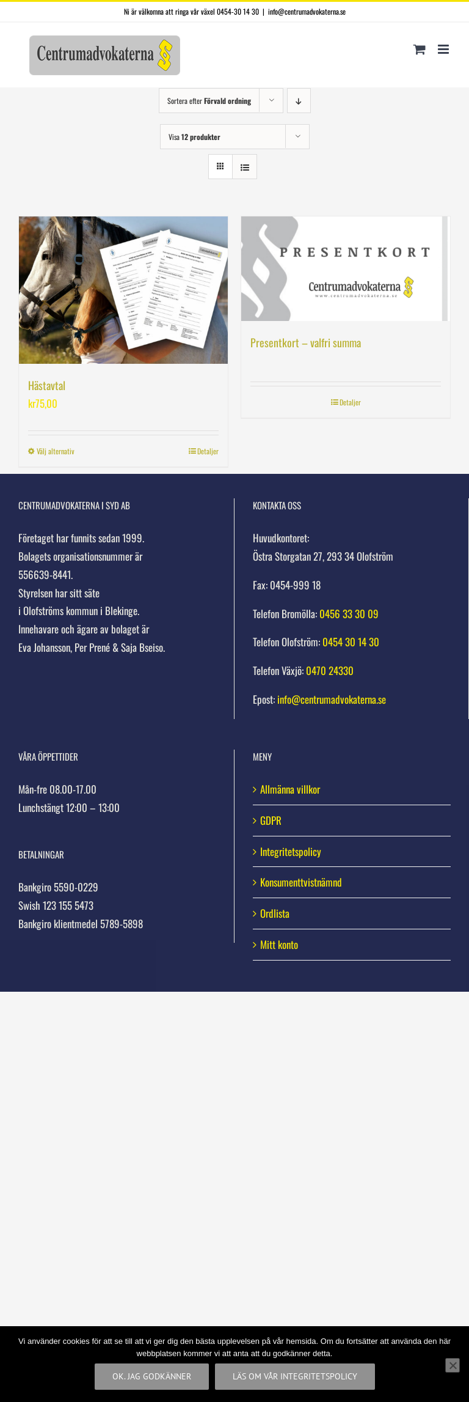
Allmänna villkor (290, 789)
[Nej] (452, 1365)
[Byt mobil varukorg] (419, 49)
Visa (194, 136)
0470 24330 (330, 670)
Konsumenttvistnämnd (301, 882)
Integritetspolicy (290, 851)
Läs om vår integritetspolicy (295, 1376)
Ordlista (274, 913)
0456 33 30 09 (349, 613)
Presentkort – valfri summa (305, 342)
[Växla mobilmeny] (444, 49)
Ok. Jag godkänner (151, 1376)
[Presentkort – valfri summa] (345, 268)
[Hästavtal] (123, 290)
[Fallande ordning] (299, 100)
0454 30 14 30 (350, 641)
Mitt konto (279, 944)
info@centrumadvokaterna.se (307, 11)
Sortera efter (209, 100)
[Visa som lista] (244, 167)
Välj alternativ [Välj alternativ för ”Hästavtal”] (56, 451)
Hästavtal (46, 385)
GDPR (271, 820)
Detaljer (208, 451)
